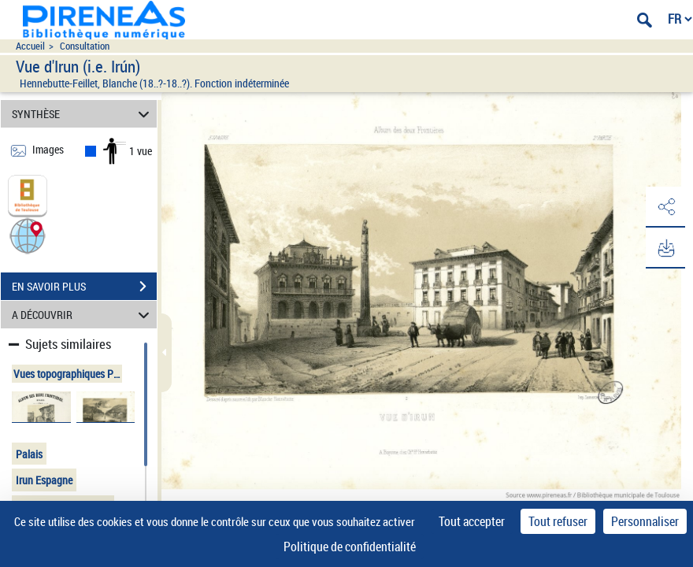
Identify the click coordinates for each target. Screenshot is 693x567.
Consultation (84, 46)
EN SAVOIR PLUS (84, 287)
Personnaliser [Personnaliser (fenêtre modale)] (645, 521)
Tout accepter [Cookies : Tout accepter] (472, 521)
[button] (27, 235)
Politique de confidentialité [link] (350, 546)
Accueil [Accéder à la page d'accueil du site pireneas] (30, 46)
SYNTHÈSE (83, 114)
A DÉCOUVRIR (83, 314)
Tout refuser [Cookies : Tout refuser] (557, 521)
